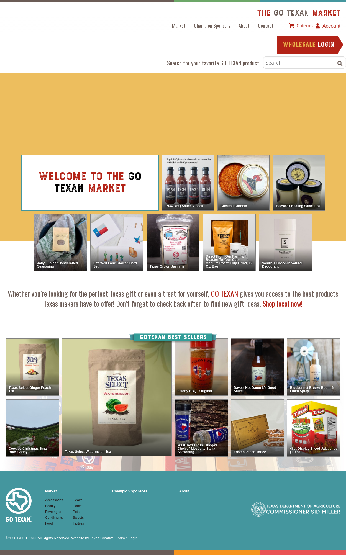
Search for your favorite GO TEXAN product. (213, 63)
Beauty (104, 94)
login (308, 45)
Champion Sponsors (212, 25)
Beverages (138, 94)
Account (331, 26)
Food (207, 94)
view (147, 184)
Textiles (207, 128)
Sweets (173, 128)
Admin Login (127, 538)
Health (241, 94)
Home (276, 94)
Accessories (70, 94)
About (244, 25)
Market (179, 25)
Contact (265, 25)
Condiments (173, 94)
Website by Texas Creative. (93, 538)
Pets (138, 128)
